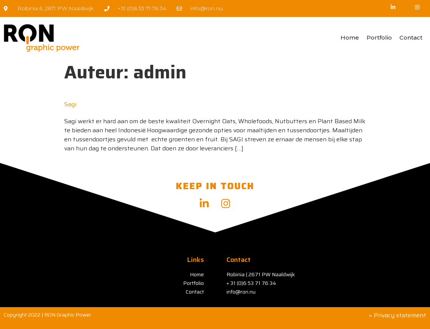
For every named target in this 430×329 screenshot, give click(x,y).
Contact (410, 37)
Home (350, 37)
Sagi (70, 104)
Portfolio (379, 37)
